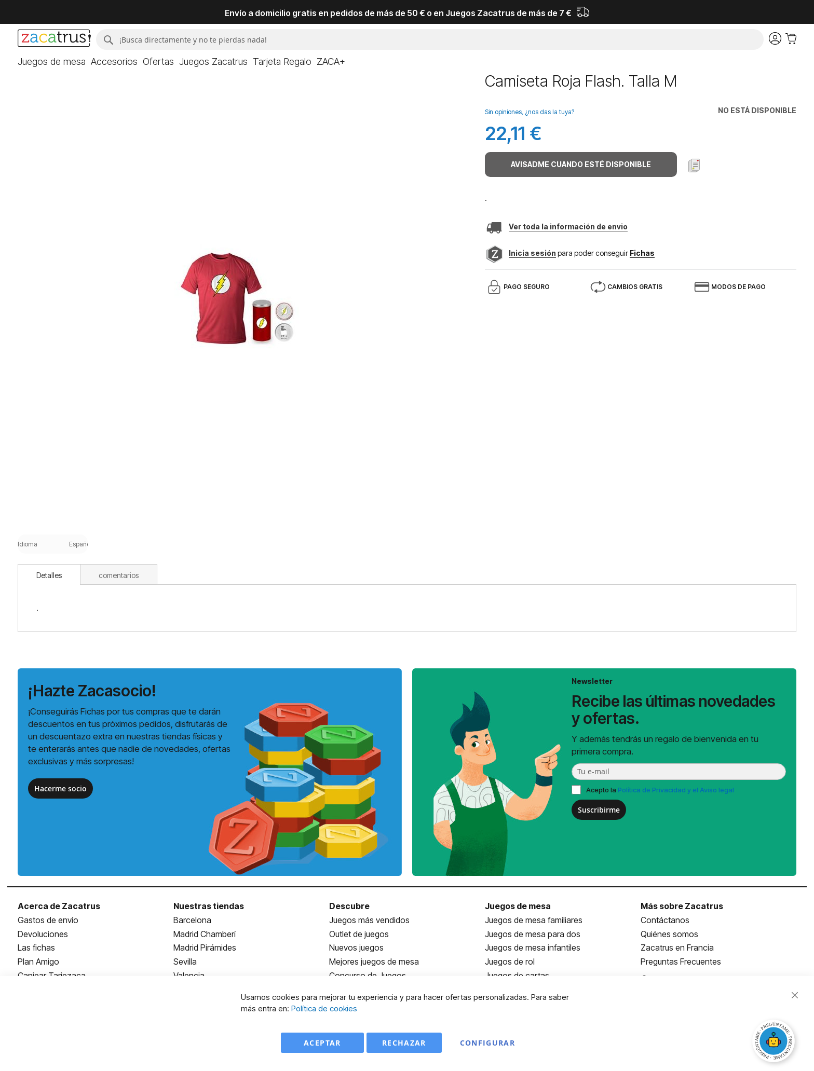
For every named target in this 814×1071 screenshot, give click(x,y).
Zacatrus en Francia (677, 947)
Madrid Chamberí (204, 934)
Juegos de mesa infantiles (532, 947)
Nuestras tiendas (208, 906)
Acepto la (660, 790)
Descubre (349, 906)
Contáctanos (665, 920)
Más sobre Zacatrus (682, 906)
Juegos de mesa (518, 906)
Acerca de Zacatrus (59, 906)
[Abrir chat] (775, 1042)
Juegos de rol (510, 961)
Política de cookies (324, 1008)
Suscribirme (599, 810)
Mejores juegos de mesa (374, 961)
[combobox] (429, 39)
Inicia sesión (532, 253)
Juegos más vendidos (369, 920)
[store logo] (54, 39)
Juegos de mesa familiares (533, 920)
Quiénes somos (669, 934)
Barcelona (192, 920)
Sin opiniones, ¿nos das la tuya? (529, 112)
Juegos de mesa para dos (532, 934)
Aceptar (322, 1043)
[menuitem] (52, 61)
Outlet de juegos (359, 934)
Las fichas (36, 947)
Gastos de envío (48, 920)
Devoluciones (43, 934)
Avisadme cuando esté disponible (581, 164)
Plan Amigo (38, 961)
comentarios (119, 575)
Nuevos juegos (356, 947)
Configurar (487, 1043)
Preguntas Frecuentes (681, 961)
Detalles (49, 575)
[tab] (49, 574)
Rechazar (404, 1043)
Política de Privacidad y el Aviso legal (676, 790)
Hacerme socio (60, 788)
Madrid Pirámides (204, 947)
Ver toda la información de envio (568, 226)
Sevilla (185, 961)
